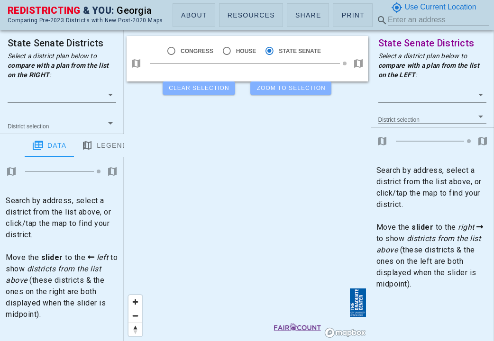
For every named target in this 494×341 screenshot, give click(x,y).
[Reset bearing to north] (135, 329)
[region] (247, 170)
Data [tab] (25, 145)
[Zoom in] (135, 302)
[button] (194, 15)
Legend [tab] (80, 145)
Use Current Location (433, 7)
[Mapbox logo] (345, 332)
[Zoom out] (135, 316)
